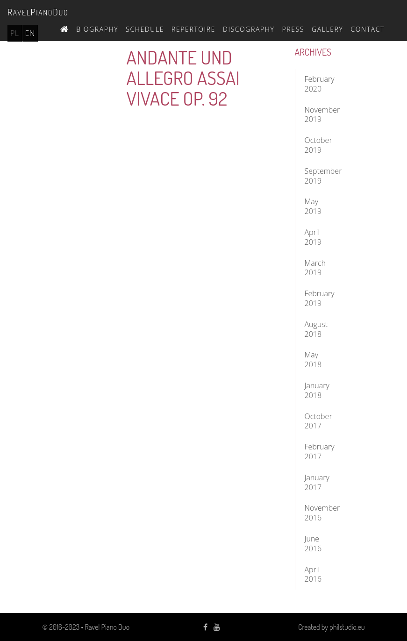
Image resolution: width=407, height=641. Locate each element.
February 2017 (320, 452)
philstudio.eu (346, 627)
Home (64, 28)
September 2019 (321, 176)
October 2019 (318, 145)
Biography (97, 29)
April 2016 (313, 574)
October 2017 (318, 421)
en (30, 33)
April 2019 (313, 237)
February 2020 (320, 84)
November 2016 (321, 513)
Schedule (145, 29)
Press (293, 29)
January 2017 (317, 482)
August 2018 (316, 329)
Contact (368, 29)
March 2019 (315, 268)
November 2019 (321, 115)
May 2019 (313, 206)
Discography (249, 29)
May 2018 (313, 359)
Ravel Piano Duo (107, 627)
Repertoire (193, 29)
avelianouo (37, 12)
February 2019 (320, 298)
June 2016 (313, 544)
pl (14, 33)
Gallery (327, 29)
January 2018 (317, 390)
